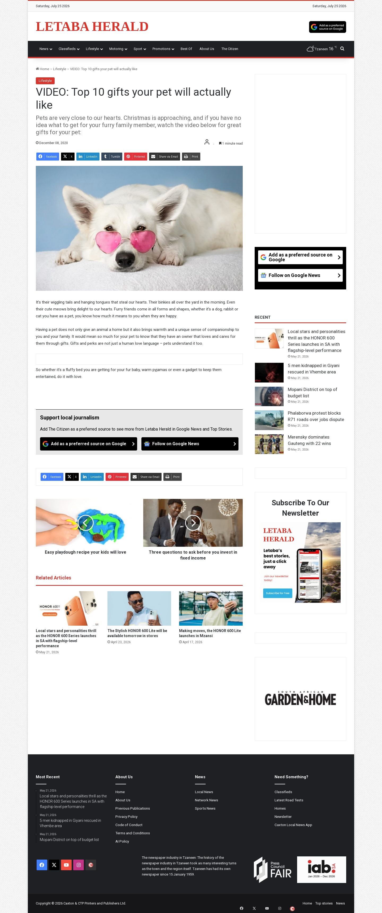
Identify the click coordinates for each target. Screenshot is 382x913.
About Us (206, 49)
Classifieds (67, 49)
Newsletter (283, 816)
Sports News (205, 808)
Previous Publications (132, 808)
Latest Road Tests (289, 800)
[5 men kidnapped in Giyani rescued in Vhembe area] (269, 373)
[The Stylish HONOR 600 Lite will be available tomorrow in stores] (139, 608)
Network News (206, 800)
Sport (138, 49)
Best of (186, 49)
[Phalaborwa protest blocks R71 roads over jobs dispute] (269, 420)
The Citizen (230, 49)
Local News (204, 792)
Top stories (324, 903)
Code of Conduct (128, 825)
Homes (280, 808)
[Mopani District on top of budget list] (269, 396)
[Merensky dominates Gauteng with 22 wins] (269, 444)
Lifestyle (92, 49)
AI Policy (122, 841)
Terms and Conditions (132, 833)
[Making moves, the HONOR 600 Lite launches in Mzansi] (211, 608)
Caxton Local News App (293, 825)
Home (42, 69)
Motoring (116, 49)
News (44, 49)
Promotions (161, 49)
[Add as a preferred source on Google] (327, 26)
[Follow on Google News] (189, 444)
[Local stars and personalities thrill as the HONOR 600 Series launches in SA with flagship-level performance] (67, 608)
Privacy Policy (126, 816)
